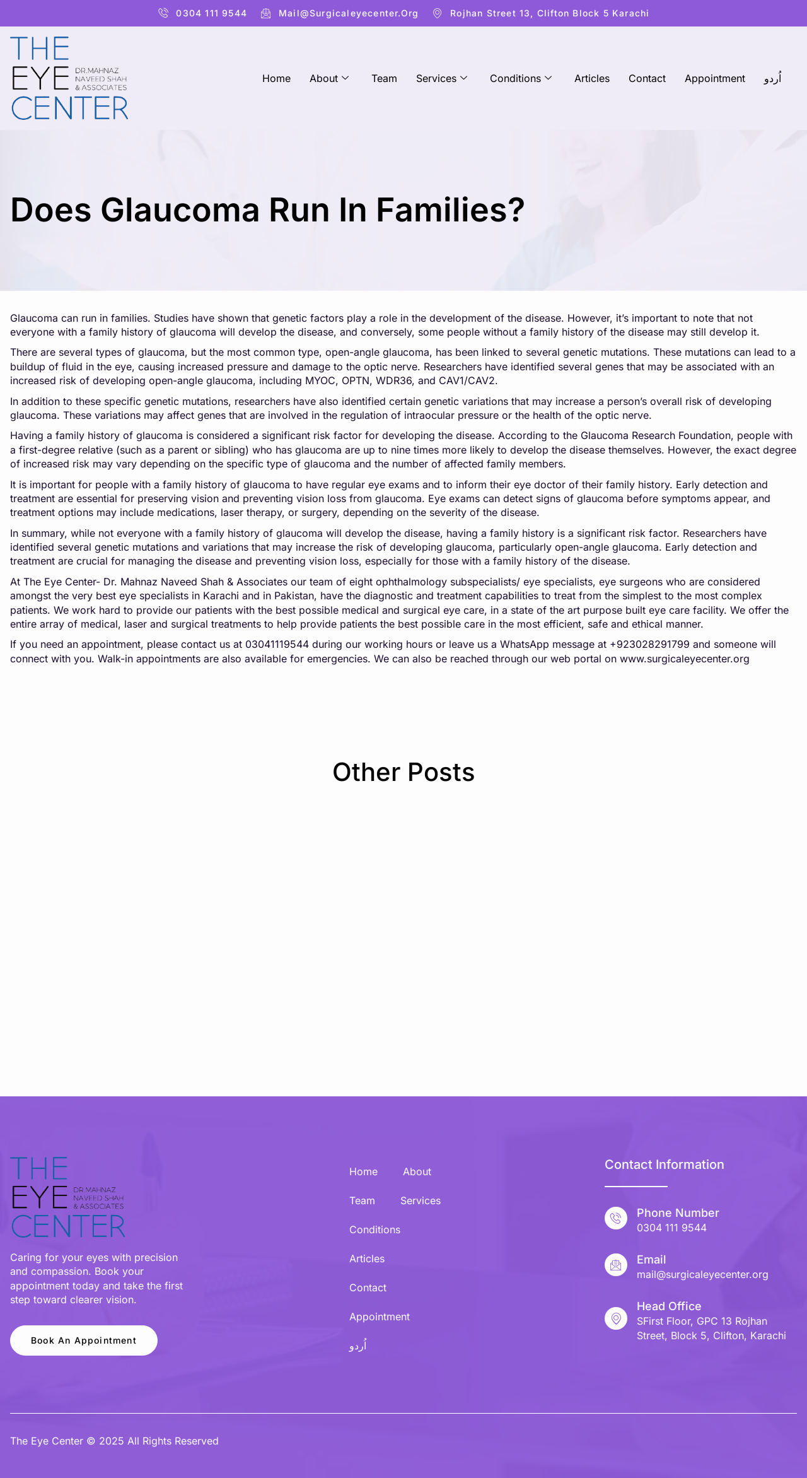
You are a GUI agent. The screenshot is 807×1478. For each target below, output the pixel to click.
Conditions (521, 78)
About (329, 78)
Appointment (715, 78)
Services (441, 78)
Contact (647, 78)
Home (276, 78)
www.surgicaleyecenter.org (685, 658)
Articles (592, 78)
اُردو (772, 78)
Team (384, 78)
